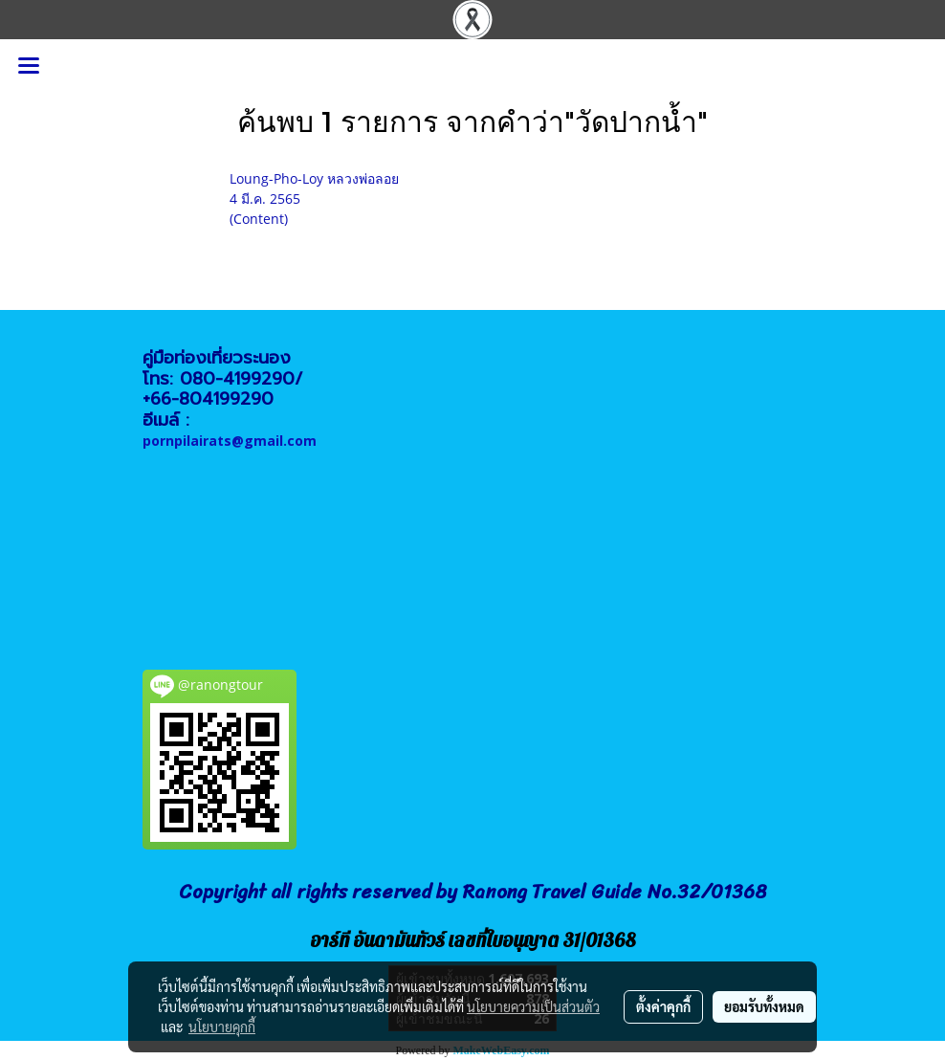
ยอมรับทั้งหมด (764, 1006)
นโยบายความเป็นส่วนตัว (533, 1006)
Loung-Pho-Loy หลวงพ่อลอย (314, 178)
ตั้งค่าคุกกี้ (663, 1006)
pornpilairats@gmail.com (230, 440)
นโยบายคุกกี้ (221, 1026)
